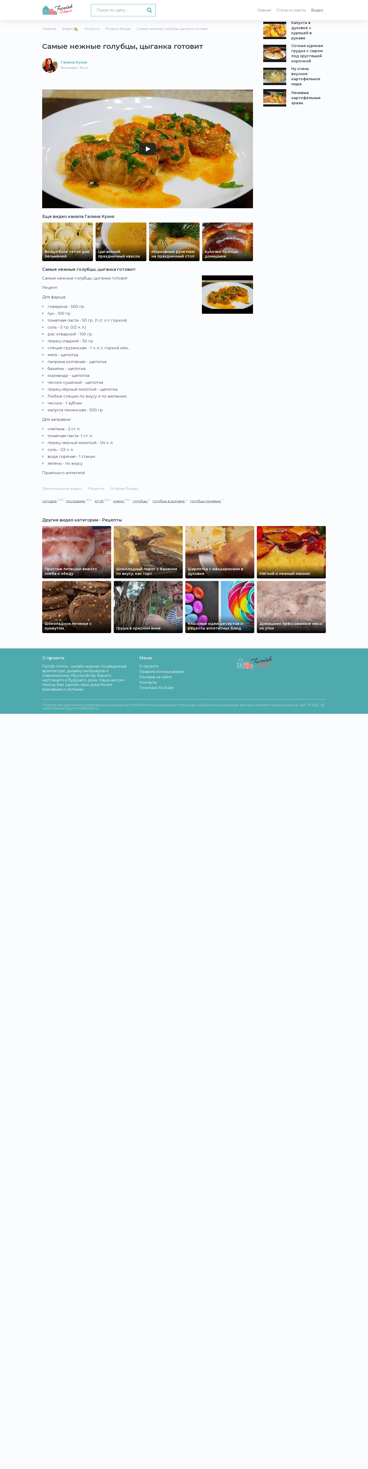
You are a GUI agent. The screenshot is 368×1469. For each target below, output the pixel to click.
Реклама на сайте (155, 677)
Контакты (148, 682)
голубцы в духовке (170, 501)
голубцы (141, 501)
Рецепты (96, 488)
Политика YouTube (156, 687)
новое (121, 501)
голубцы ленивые (206, 501)
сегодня (52, 501)
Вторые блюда (124, 488)
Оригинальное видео (62, 488)
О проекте (149, 666)
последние (79, 501)
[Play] (147, 149)
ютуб (102, 501)
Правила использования (161, 671)
